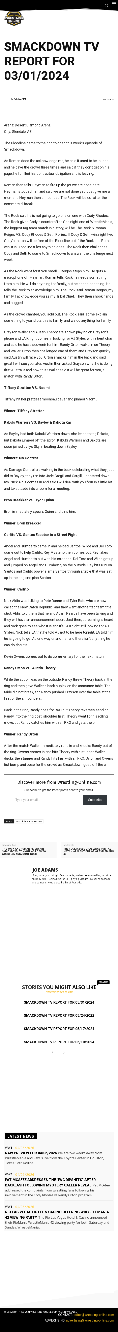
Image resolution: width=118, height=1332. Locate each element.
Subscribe (95, 800)
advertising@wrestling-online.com (90, 1320)
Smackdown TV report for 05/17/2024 (59, 1029)
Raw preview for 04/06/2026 (31, 1153)
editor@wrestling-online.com (93, 1315)
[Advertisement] (53, 111)
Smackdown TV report (29, 821)
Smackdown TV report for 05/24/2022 (59, 1015)
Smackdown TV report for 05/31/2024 (59, 1002)
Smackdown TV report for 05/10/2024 (59, 1042)
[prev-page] (54, 1052)
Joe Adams (20, 99)
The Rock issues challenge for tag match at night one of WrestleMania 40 (89, 851)
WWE (8, 1147)
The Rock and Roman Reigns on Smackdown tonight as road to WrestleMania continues (24, 851)
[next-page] (63, 1052)
